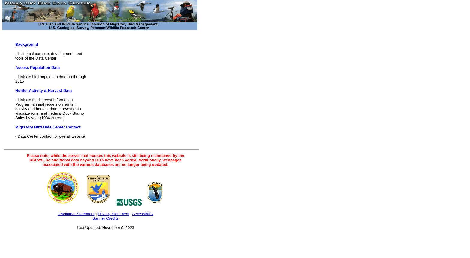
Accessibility (142, 214)
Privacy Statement (113, 214)
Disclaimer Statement (76, 214)
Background (26, 44)
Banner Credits (106, 218)
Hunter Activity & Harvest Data (43, 90)
